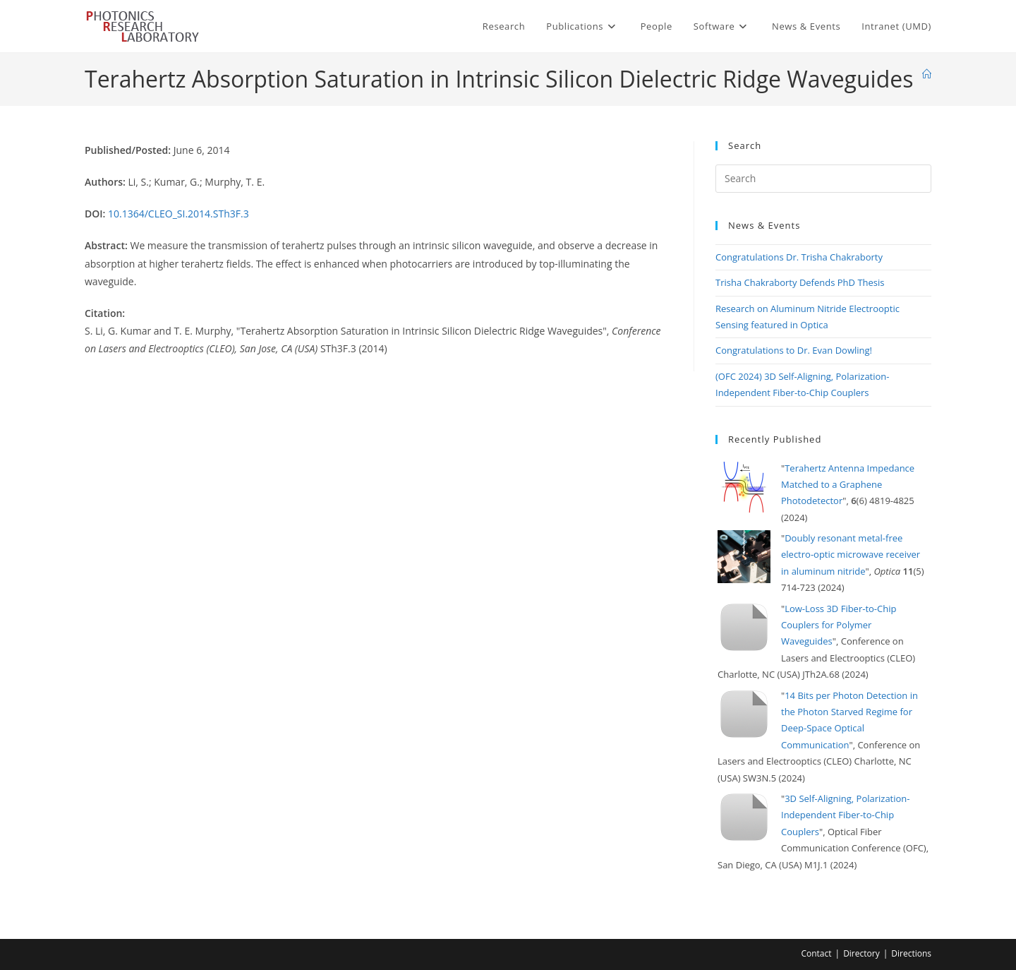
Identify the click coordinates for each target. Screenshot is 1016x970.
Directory (861, 953)
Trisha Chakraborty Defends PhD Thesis (800, 282)
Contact (816, 953)
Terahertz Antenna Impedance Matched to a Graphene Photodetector (847, 485)
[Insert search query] (823, 178)
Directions (911, 953)
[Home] (926, 74)
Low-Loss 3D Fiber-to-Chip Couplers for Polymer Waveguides (838, 625)
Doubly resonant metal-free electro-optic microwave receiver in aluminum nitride (850, 554)
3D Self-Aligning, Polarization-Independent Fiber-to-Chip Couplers (845, 815)
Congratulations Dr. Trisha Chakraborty (799, 257)
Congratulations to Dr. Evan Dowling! (793, 350)
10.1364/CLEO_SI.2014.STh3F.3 (178, 213)
